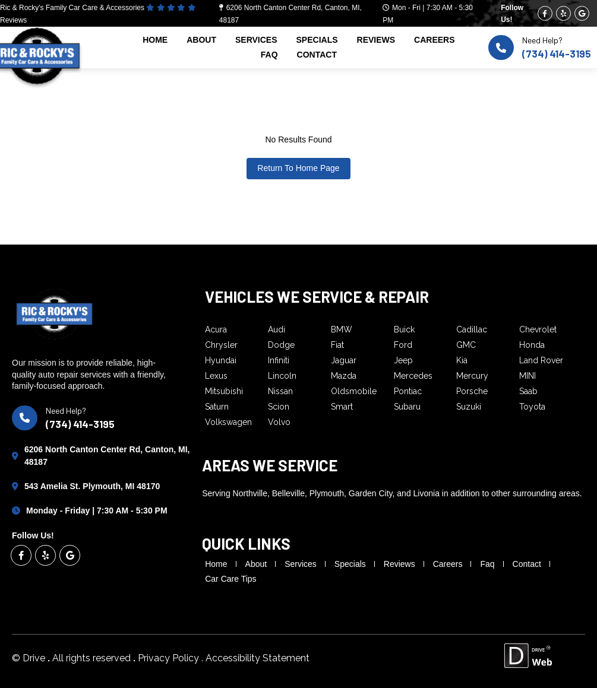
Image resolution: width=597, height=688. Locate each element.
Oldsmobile (354, 391)
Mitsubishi (224, 391)
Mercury (472, 376)
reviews (376, 40)
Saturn (217, 406)
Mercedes (413, 376)
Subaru (407, 406)
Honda (532, 345)
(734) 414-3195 (556, 53)
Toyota (532, 406)
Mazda (343, 376)
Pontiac (408, 391)
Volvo (279, 422)
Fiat (337, 345)
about (201, 40)
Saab (528, 391)
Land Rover (541, 360)
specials (317, 40)
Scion (278, 406)
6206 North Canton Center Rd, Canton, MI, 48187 (106, 456)
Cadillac (471, 329)
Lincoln (282, 376)
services (256, 40)
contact (317, 54)
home (155, 40)
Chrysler (221, 345)
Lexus (216, 376)
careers (434, 40)
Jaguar (343, 360)
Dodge (281, 345)
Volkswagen (228, 422)
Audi (276, 329)
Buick (404, 329)
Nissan (280, 391)
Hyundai (220, 360)
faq (269, 54)
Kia (462, 360)
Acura (216, 329)
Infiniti (278, 360)
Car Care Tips (230, 579)
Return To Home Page (298, 168)
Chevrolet (538, 329)
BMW (341, 329)
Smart (342, 406)
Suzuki (468, 406)
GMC (466, 345)
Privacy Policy (169, 658)
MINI (527, 376)
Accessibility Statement (257, 658)
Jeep (403, 360)
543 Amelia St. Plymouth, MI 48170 (92, 486)
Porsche (472, 391)
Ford (403, 345)
